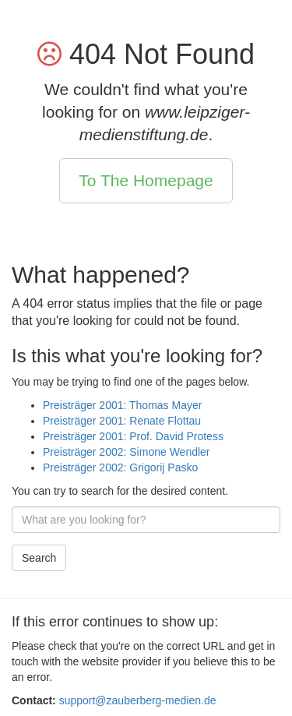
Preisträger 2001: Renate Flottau (122, 420)
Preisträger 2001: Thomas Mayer (122, 405)
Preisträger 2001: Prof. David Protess (133, 436)
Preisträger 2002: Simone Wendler (126, 452)
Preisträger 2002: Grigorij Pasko (120, 467)
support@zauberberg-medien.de (137, 700)
